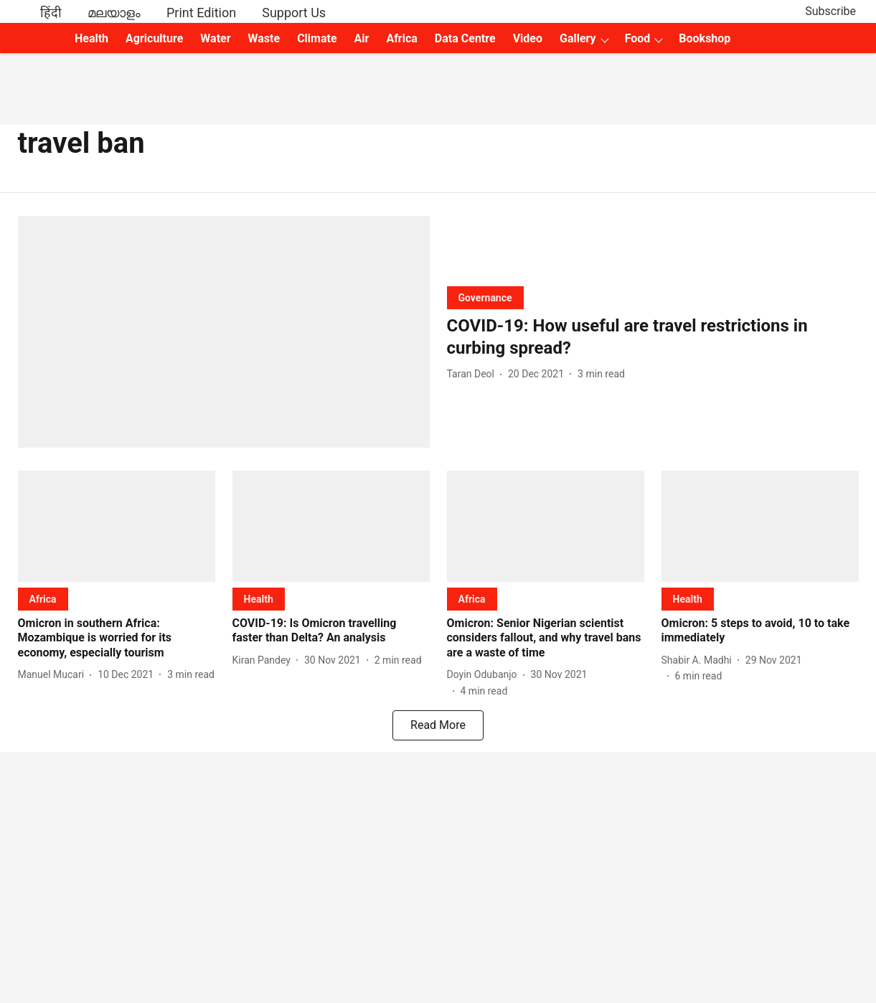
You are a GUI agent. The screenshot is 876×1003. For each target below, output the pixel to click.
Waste (264, 38)
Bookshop (704, 38)
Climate (316, 38)
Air (361, 38)
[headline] (653, 337)
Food (638, 38)
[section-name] (485, 297)
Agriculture (154, 38)
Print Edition (201, 12)
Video (527, 38)
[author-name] (474, 374)
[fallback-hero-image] (224, 332)
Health (91, 38)
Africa (401, 38)
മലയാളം (114, 12)
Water (215, 38)
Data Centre (465, 38)
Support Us (294, 12)
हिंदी (51, 12)
